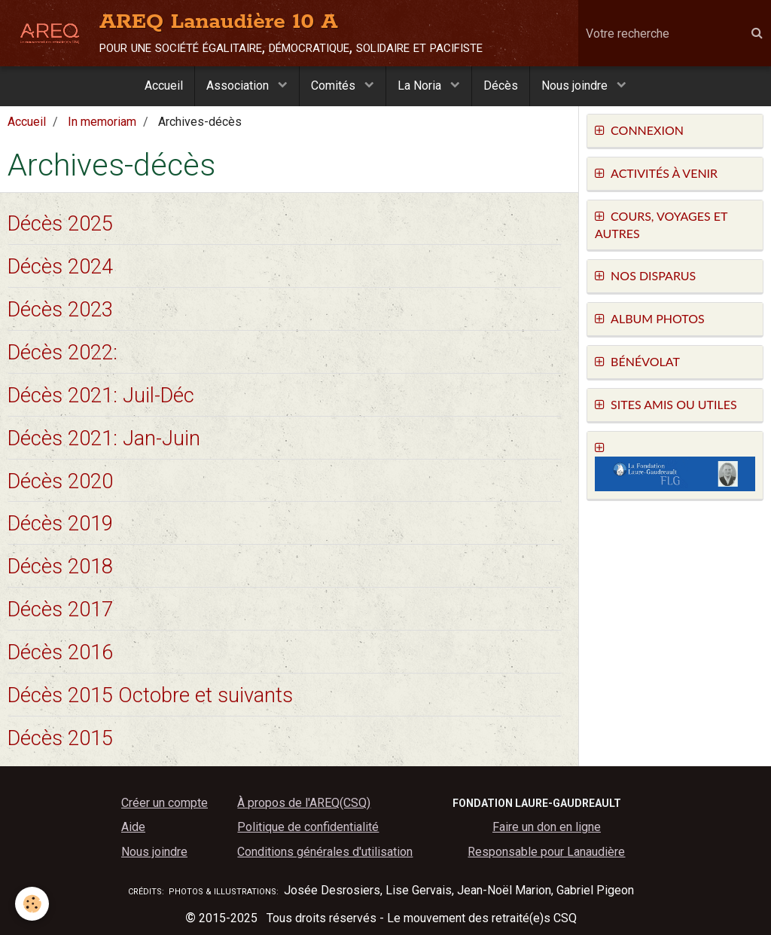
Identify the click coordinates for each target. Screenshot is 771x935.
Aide (133, 827)
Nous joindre (576, 85)
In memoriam (102, 122)
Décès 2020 (60, 481)
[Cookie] (32, 904)
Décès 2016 (60, 652)
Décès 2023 (60, 310)
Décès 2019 (60, 524)
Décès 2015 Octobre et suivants (150, 695)
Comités (334, 85)
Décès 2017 (60, 609)
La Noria (421, 85)
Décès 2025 (60, 224)
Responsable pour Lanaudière (546, 852)
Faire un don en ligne (546, 827)
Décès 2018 (60, 567)
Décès (500, 85)
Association (239, 85)
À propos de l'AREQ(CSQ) (303, 803)
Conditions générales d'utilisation (325, 852)
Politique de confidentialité (308, 827)
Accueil (164, 85)
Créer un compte (164, 803)
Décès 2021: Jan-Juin (104, 438)
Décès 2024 (60, 267)
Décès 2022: (62, 353)
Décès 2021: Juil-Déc (101, 395)
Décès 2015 (60, 738)
